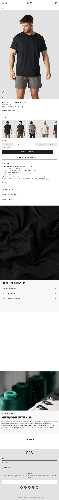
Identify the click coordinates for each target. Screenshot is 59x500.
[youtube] (37, 487)
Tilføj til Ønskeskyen (29, 157)
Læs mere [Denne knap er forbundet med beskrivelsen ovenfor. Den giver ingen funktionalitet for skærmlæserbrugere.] (4, 182)
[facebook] (21, 487)
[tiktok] (33, 487)
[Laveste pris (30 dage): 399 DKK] (22, 107)
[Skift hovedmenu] (2, 2)
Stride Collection (6, 104)
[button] (29, 194)
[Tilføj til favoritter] (55, 152)
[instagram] (25, 487)
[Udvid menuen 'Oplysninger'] (29, 463)
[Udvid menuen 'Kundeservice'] (29, 467)
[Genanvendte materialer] (4, 96)
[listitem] (8, 129)
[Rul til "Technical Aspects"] (29, 189)
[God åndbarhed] (4, 90)
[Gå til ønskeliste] (53, 2)
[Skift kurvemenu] (56, 2)
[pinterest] (29, 487)
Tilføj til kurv (27, 152)
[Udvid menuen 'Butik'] (29, 458)
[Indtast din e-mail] (27, 482)
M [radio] (18, 144)
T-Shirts (12, 8)
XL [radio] (40, 144)
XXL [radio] (51, 144)
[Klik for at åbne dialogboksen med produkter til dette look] (14, 326)
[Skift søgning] (5, 2)
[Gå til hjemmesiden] (29, 3)
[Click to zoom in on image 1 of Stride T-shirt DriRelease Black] (29, 54)
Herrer (7, 8)
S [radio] (7, 144)
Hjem (3, 8)
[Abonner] (55, 482)
